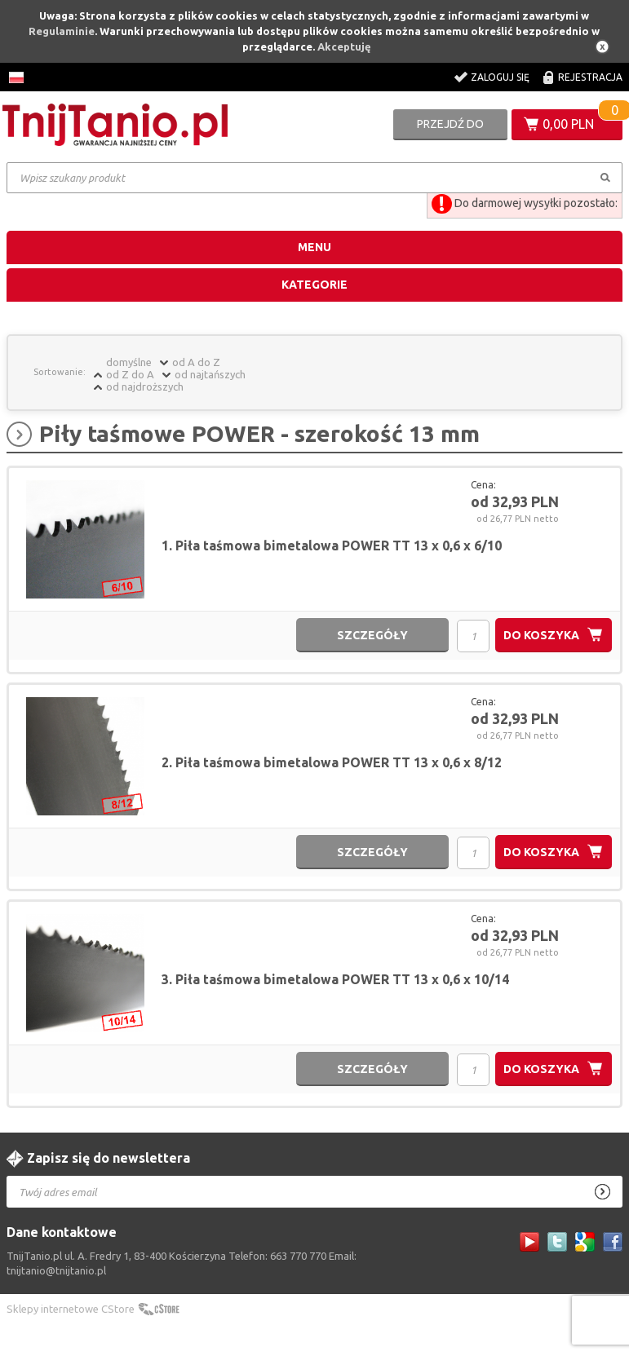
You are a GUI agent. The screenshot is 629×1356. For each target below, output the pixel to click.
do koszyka (541, 635)
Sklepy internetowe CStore (71, 1308)
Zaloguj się (500, 77)
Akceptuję (344, 46)
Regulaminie (62, 31)
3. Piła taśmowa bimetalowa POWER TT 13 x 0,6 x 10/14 (335, 979)
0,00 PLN (568, 124)
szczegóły (372, 635)
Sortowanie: (59, 372)
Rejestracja (590, 77)
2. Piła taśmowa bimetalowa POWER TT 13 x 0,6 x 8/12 (332, 762)
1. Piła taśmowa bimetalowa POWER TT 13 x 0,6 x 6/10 (332, 545)
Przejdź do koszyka (450, 128)
